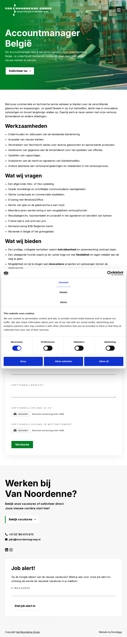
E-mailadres (20, 588)
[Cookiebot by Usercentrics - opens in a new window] (109, 273)
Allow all (104, 361)
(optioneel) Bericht (27, 385)
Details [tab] (63, 292)
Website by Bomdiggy (110, 632)
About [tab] (63, 302)
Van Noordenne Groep (28, 632)
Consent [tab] (63, 282)
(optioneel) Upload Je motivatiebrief (41, 424)
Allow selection (63, 361)
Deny (23, 361)
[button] (20, 414)
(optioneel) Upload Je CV (31, 408)
